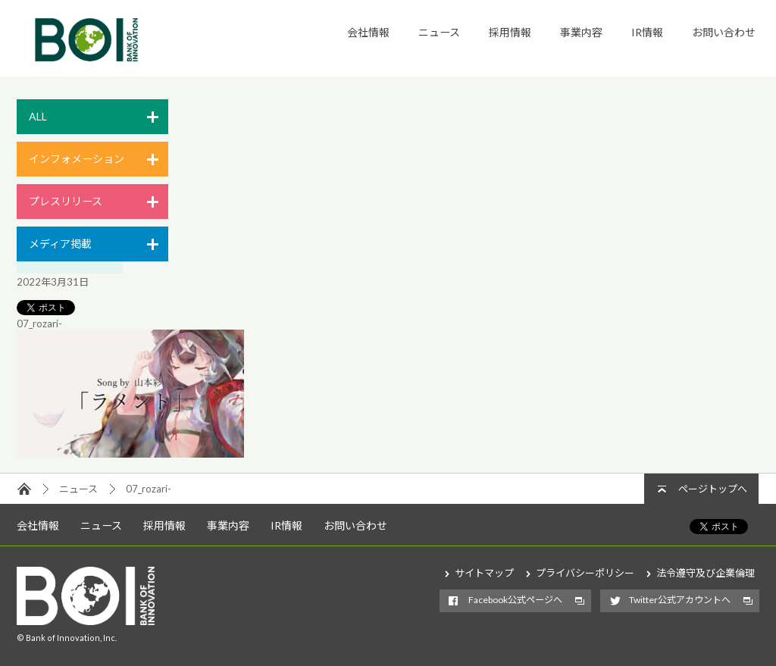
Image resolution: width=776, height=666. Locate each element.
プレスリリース (65, 201)
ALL (38, 116)
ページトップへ (712, 489)
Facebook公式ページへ (515, 599)
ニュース (439, 32)
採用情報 (510, 32)
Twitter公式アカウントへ (680, 599)
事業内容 (581, 32)
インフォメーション (76, 158)
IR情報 (647, 32)
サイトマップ (484, 573)
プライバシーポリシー (585, 573)
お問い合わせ (724, 32)
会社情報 (368, 32)
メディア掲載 (60, 243)
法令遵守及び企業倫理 (705, 573)
